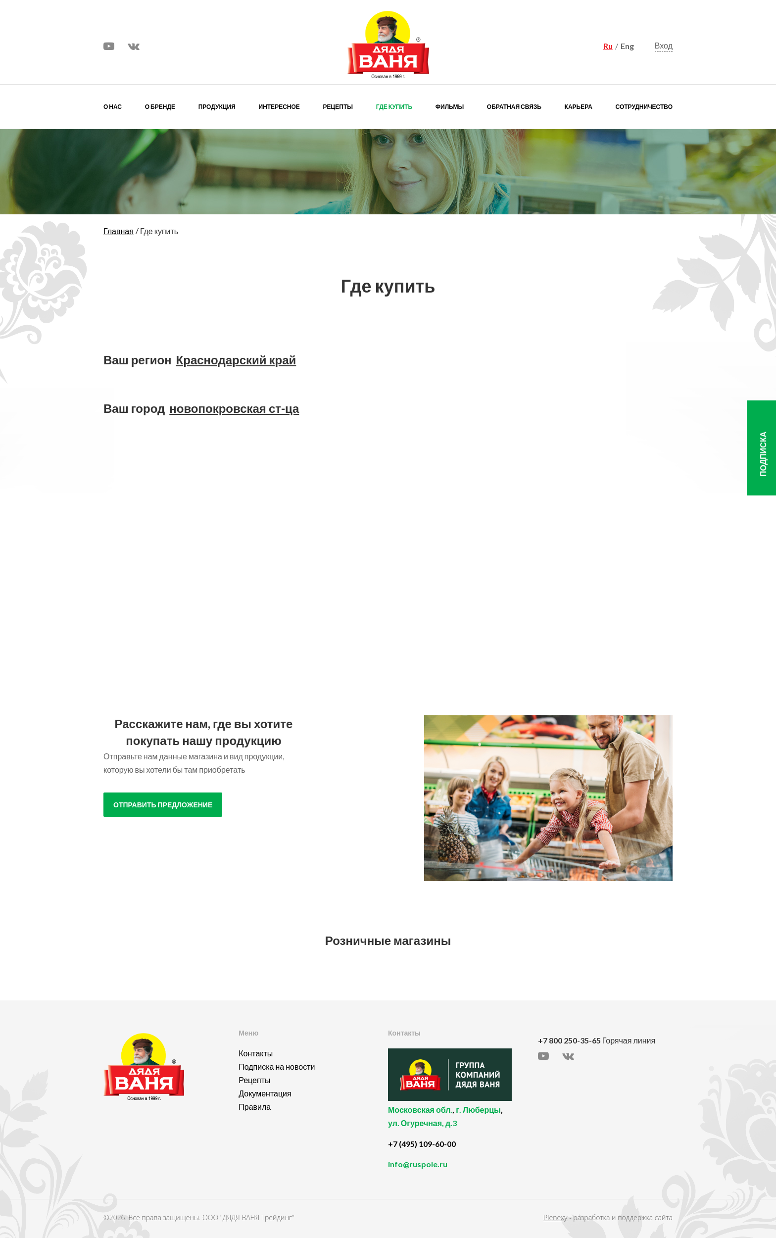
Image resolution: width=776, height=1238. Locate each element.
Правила (255, 1106)
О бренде (160, 106)
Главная (118, 231)
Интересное (279, 106)
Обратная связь (514, 106)
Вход (664, 46)
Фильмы (450, 106)
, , (460, 1122)
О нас (112, 106)
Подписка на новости (277, 1066)
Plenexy (555, 1217)
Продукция (217, 106)
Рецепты (338, 106)
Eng (627, 45)
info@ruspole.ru (417, 1164)
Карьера (578, 106)
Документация (265, 1093)
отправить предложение (162, 805)
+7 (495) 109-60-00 (422, 1143)
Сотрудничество (644, 106)
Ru (608, 45)
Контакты (256, 1053)
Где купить (394, 106)
